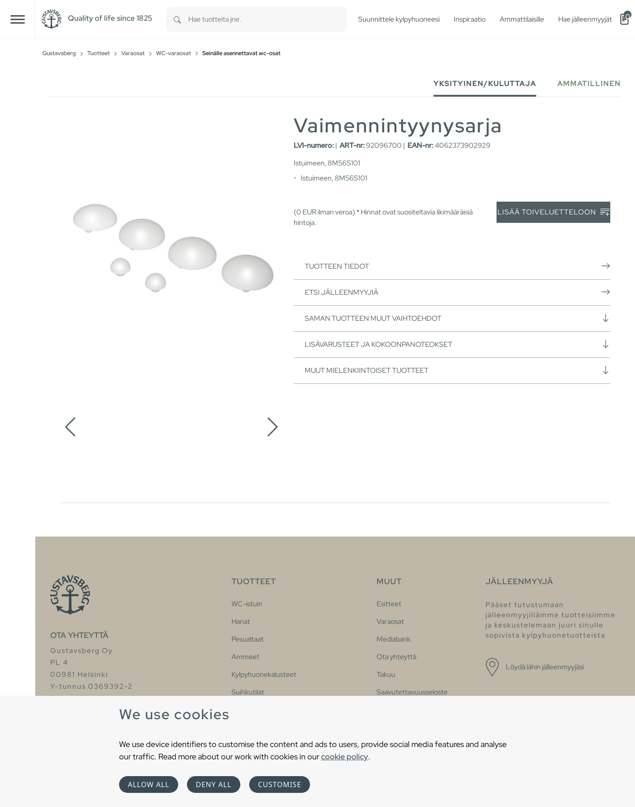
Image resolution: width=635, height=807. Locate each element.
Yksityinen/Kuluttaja (484, 83)
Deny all (214, 784)
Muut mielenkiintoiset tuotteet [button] (457, 370)
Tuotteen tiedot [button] (457, 266)
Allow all (148, 784)
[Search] (177, 19)
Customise (279, 784)
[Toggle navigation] (17, 19)
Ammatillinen (589, 83)
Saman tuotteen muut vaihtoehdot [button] (457, 318)
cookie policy (344, 756)
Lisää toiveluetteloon (553, 212)
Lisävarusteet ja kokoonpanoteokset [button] (457, 344)
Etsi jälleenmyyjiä (457, 292)
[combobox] (267, 19)
